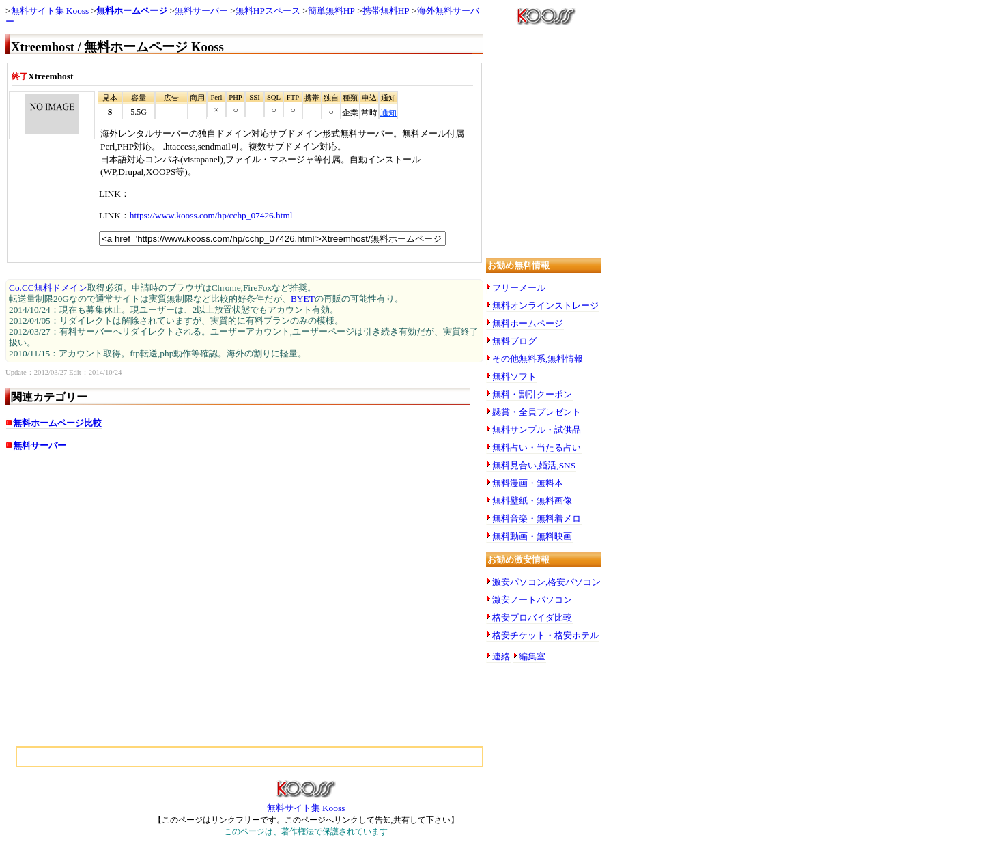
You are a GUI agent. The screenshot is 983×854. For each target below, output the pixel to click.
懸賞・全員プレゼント (536, 412)
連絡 (501, 656)
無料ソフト (514, 376)
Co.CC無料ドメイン (48, 288)
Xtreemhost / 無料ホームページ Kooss (117, 47)
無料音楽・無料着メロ (536, 518)
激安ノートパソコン (532, 600)
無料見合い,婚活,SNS (533, 465)
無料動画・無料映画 (532, 536)
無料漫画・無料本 (527, 483)
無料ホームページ (131, 10)
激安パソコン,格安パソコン (546, 582)
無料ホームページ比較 (57, 423)
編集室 (532, 656)
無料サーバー (201, 10)
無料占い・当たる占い (536, 447)
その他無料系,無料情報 (537, 359)
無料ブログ (514, 341)
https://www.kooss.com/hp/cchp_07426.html (211, 215)
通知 (388, 112)
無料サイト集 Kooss (50, 10)
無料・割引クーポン (532, 394)
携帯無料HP (386, 10)
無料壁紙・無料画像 (532, 501)
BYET (303, 299)
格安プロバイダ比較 (532, 617)
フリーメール (518, 288)
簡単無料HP (331, 10)
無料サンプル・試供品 (536, 430)
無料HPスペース (268, 10)
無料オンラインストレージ (545, 305)
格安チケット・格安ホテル (545, 635)
